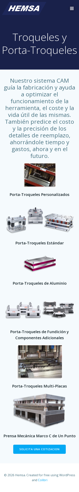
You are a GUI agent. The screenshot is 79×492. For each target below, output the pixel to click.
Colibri (42, 480)
